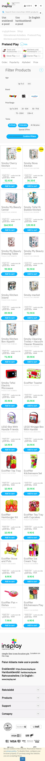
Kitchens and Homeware (16, 39)
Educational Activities (15, 35)
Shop (20, 31)
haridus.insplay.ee (28, 672)
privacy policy (11, 751)
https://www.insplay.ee (25, 669)
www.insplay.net (9, 679)
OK (22, 759)
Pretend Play (34, 35)
